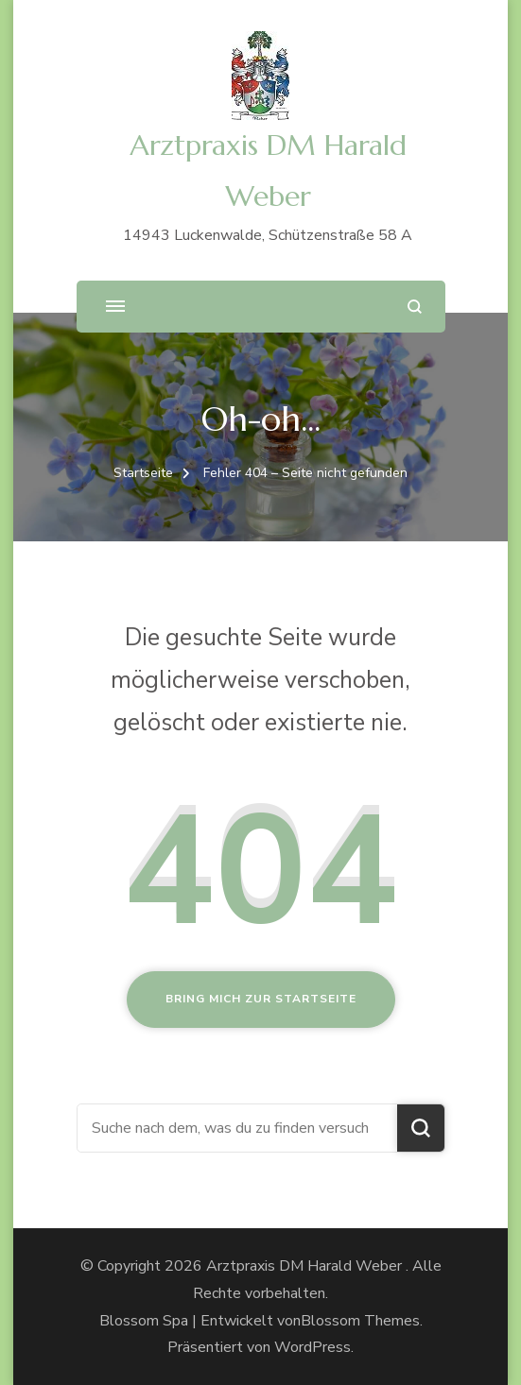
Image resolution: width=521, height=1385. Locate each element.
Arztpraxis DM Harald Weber (306, 1266)
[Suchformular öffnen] (414, 306)
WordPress (312, 1347)
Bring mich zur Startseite (260, 998)
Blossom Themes (360, 1320)
